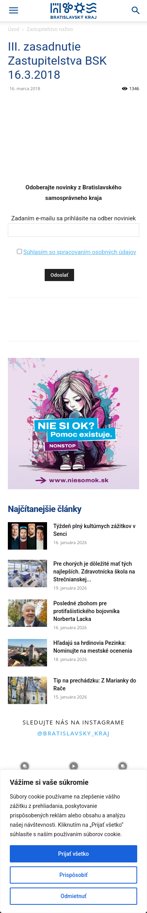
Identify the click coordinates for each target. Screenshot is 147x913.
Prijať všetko (73, 854)
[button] (13, 10)
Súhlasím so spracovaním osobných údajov (79, 252)
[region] (73, 841)
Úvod (13, 29)
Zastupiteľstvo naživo (50, 29)
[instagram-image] (24, 766)
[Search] (136, 10)
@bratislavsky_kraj (73, 733)
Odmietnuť (74, 896)
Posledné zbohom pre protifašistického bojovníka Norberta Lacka (86, 611)
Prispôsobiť (74, 875)
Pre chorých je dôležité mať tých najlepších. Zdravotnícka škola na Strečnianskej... (94, 572)
